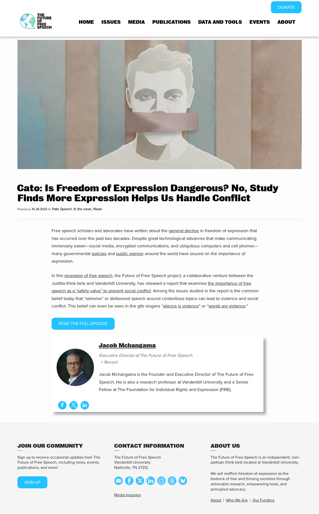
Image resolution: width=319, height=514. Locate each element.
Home (86, 22)
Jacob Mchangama (127, 345)
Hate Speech (62, 209)
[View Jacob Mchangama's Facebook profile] (62, 405)
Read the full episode (84, 323)
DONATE (286, 7)
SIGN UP (33, 482)
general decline (184, 230)
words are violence (227, 306)
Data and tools (220, 22)
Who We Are (237, 500)
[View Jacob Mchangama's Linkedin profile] (84, 405)
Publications (171, 22)
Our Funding (263, 500)
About (286, 22)
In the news (82, 209)
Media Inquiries (127, 495)
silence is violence (181, 306)
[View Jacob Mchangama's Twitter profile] (73, 405)
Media (136, 22)
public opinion (130, 253)
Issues (111, 22)
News (97, 209)
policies (99, 253)
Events (259, 22)
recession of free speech (88, 275)
